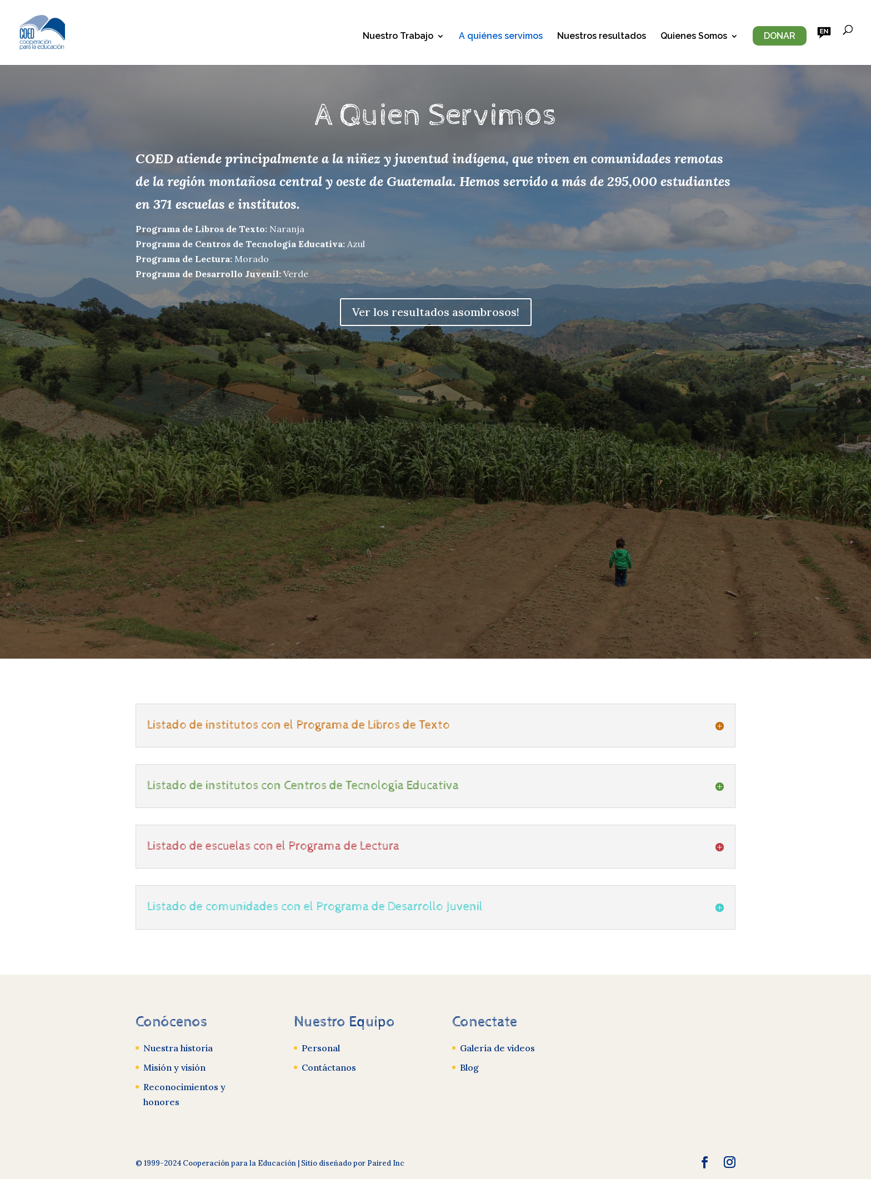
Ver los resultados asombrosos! (435, 312)
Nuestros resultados (601, 36)
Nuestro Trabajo (398, 36)
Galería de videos (497, 1047)
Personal (321, 1047)
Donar (779, 36)
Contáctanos (329, 1067)
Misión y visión (174, 1067)
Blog (469, 1067)
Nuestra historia (178, 1047)
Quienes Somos (693, 36)
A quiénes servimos (501, 36)
